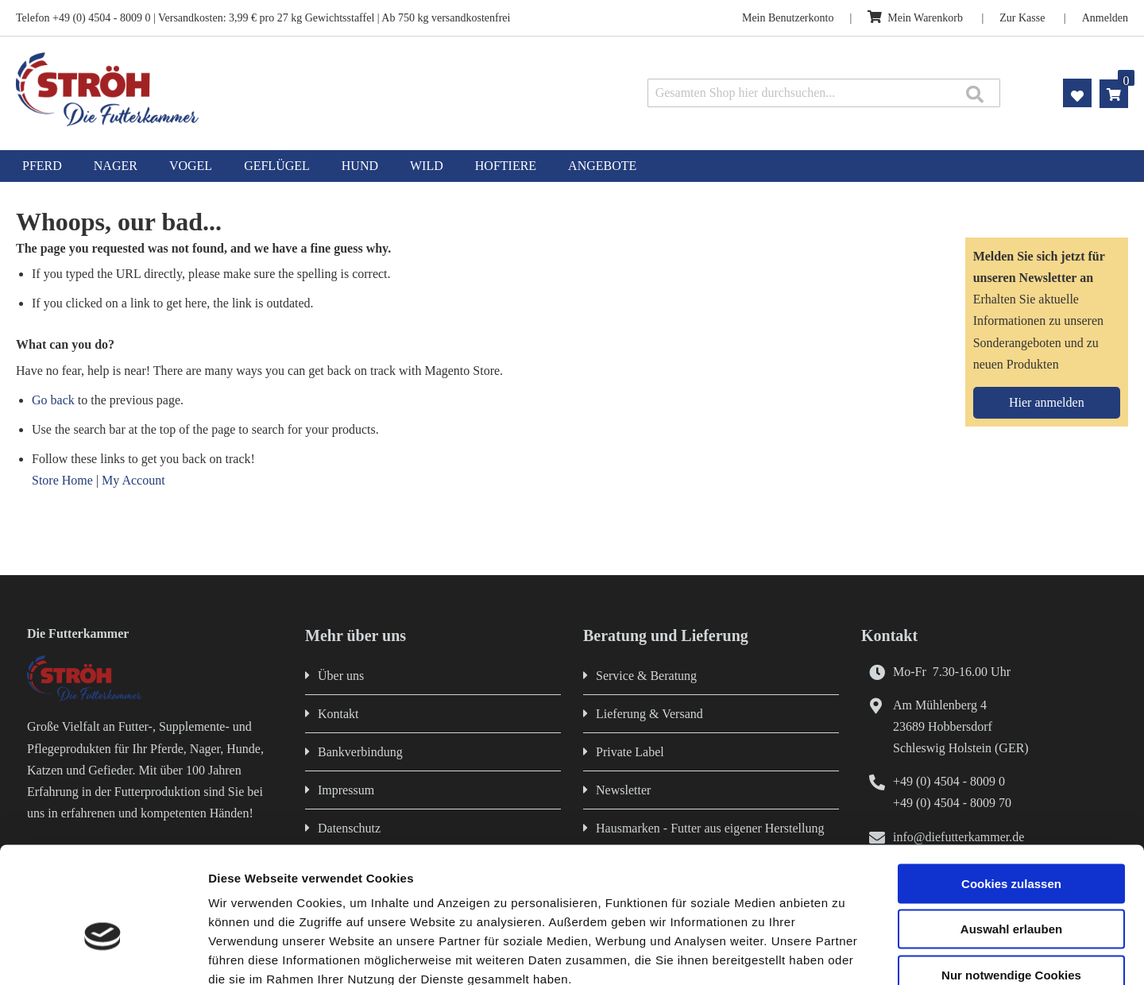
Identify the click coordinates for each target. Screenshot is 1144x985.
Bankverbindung (360, 752)
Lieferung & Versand (649, 713)
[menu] (572, 166)
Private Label (630, 752)
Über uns (341, 675)
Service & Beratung (646, 675)
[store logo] (236, 89)
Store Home (62, 480)
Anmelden (1105, 18)
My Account (133, 480)
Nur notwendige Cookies (1011, 883)
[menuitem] (42, 166)
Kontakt (338, 713)
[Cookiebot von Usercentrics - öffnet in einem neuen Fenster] (102, 954)
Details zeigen (845, 953)
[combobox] (823, 93)
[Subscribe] (1046, 403)
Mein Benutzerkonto (787, 18)
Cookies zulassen (1011, 792)
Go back (53, 400)
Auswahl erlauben (1011, 838)
